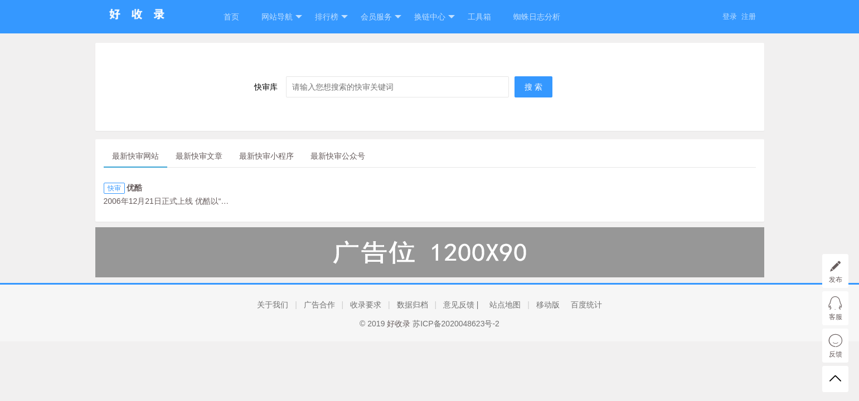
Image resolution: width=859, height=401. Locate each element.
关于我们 (272, 304)
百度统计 (586, 304)
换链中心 (434, 17)
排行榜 (331, 17)
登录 (729, 16)
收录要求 (365, 304)
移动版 (548, 304)
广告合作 (319, 304)
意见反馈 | (461, 304)
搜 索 (533, 86)
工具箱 (479, 16)
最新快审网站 (135, 155)
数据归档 (412, 304)
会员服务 (381, 17)
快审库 (266, 86)
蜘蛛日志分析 (536, 16)
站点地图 (505, 304)
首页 (231, 16)
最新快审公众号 (337, 155)
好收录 (398, 323)
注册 (748, 16)
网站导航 (281, 17)
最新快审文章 (199, 155)
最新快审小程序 (266, 155)
